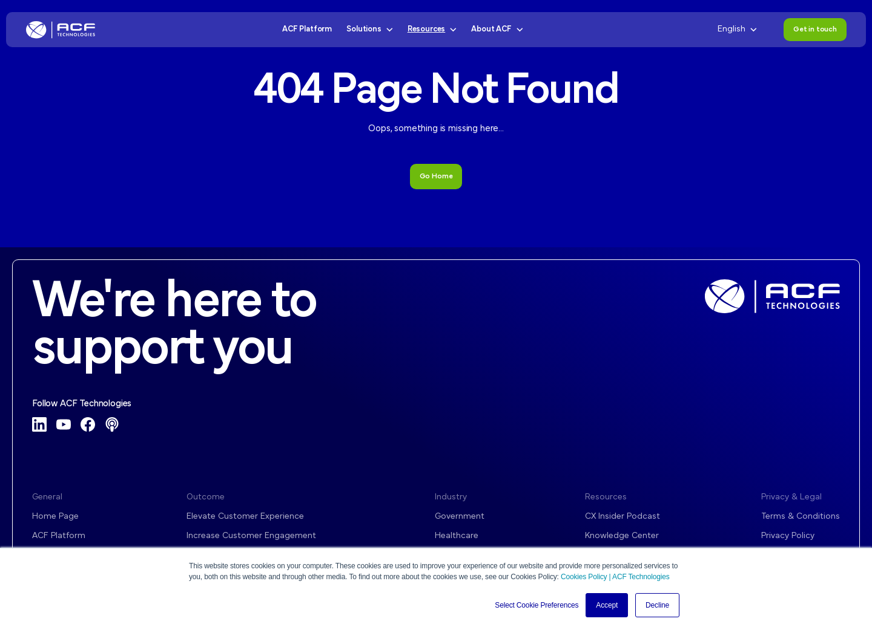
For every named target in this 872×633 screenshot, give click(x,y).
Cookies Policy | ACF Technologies (615, 577)
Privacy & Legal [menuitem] (791, 497)
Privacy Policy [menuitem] (787, 536)
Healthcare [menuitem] (456, 536)
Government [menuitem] (459, 517)
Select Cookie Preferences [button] (536, 605)
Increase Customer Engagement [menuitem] (251, 536)
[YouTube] (63, 424)
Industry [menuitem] (451, 497)
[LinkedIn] (39, 424)
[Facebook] (88, 424)
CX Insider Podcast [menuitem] (622, 517)
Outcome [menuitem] (206, 497)
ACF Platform (307, 29)
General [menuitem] (47, 497)
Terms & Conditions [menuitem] (800, 517)
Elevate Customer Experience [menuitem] (245, 517)
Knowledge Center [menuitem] (622, 536)
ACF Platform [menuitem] (58, 536)
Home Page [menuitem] (55, 517)
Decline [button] (657, 605)
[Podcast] (112, 424)
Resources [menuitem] (606, 497)
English (737, 29)
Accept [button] (607, 605)
